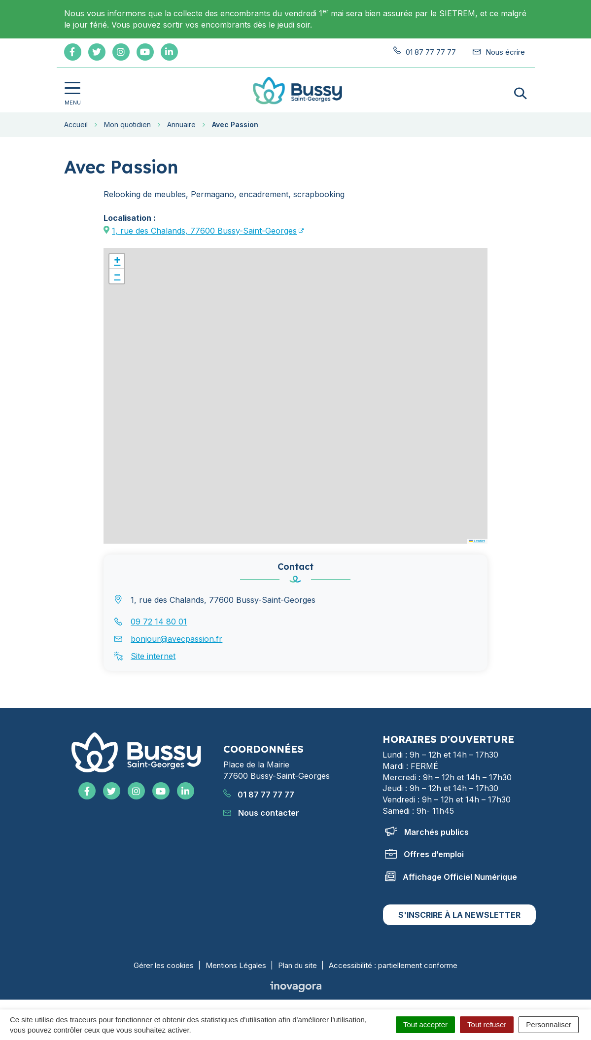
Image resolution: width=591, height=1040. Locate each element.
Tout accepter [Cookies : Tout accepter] (425, 1024)
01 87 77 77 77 (258, 794)
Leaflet (477, 541)
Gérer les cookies (164, 965)
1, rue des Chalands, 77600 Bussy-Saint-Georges (204, 231)
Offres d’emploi (424, 854)
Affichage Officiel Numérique (451, 877)
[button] (116, 261)
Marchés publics (427, 832)
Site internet (153, 656)
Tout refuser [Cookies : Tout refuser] (486, 1024)
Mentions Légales (236, 965)
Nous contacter (261, 813)
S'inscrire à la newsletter (459, 915)
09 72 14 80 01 (159, 621)
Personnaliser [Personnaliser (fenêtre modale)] (548, 1024)
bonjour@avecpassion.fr (176, 639)
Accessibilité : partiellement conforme (393, 965)
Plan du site (297, 965)
